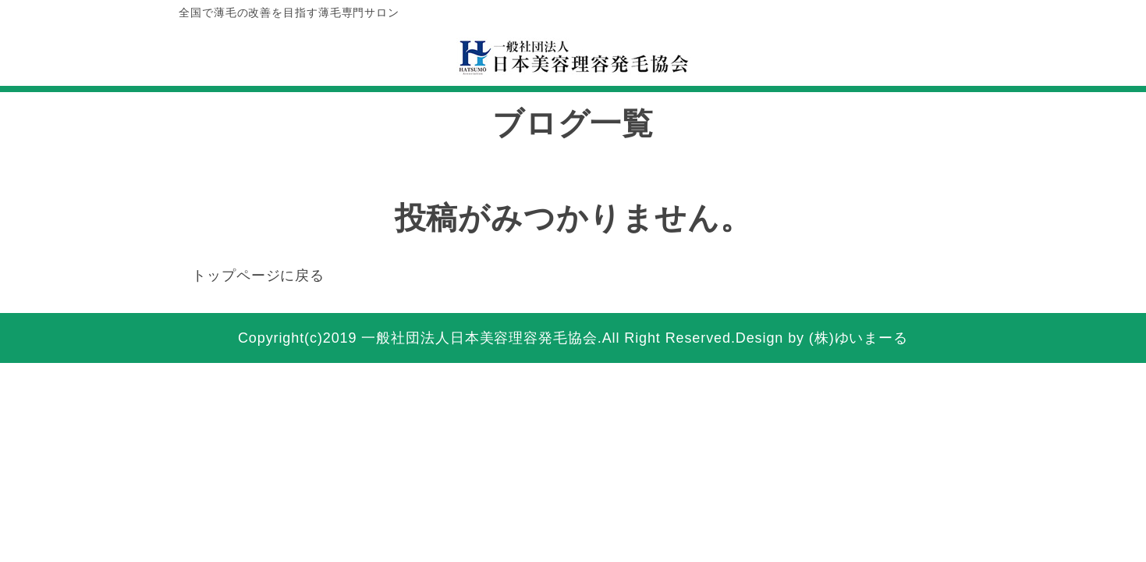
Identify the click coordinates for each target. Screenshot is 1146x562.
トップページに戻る (258, 275)
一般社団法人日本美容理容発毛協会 (479, 338)
